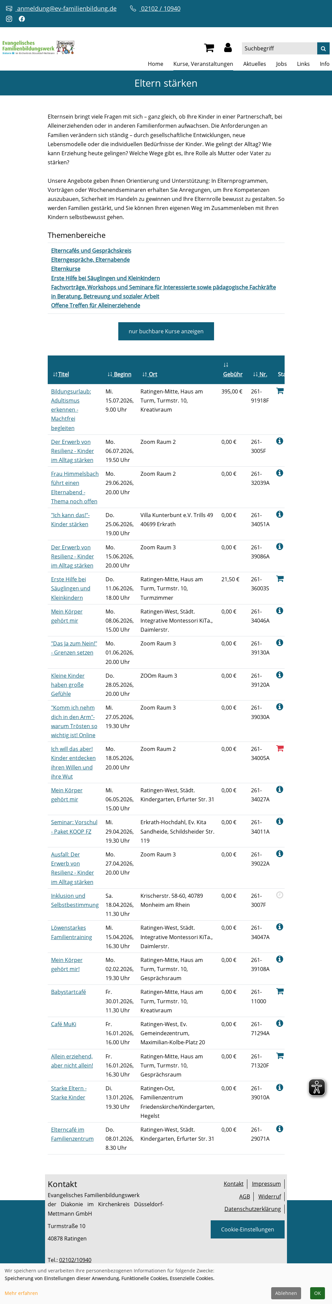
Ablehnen (286, 1293)
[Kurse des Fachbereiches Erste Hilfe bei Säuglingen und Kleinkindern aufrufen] (105, 278)
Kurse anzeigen (166, 331)
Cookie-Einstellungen (247, 1229)
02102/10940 (75, 1260)
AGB (244, 1196)
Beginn (119, 374)
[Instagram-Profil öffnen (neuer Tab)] (10, 19)
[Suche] (323, 48)
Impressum (266, 1183)
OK (317, 1293)
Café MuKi (63, 1024)
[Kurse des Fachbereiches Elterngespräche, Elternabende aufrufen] (90, 259)
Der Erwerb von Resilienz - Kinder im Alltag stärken (72, 451)
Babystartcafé (68, 992)
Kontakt (234, 1183)
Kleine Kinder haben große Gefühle (68, 685)
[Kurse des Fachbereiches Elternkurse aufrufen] (65, 268)
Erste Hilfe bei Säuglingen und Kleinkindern (70, 588)
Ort (149, 374)
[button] (228, 49)
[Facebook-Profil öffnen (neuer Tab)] (23, 19)
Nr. (260, 374)
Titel (61, 374)
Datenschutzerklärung (252, 1209)
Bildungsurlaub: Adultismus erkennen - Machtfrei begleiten (71, 410)
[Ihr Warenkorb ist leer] (209, 49)
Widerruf (269, 1196)
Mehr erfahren (21, 1293)
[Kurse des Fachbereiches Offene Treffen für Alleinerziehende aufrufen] (95, 305)
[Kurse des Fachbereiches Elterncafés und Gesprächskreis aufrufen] (91, 250)
